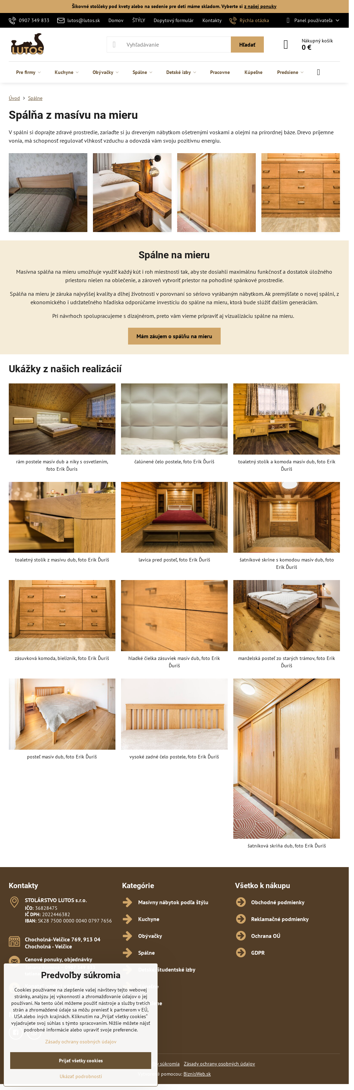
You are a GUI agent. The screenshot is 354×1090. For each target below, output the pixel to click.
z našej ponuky (260, 6)
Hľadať (247, 44)
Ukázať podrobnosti (81, 1076)
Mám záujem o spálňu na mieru (174, 336)
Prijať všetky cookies (81, 1060)
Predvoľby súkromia (158, 1064)
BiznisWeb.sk (197, 1074)
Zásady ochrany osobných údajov (219, 1064)
